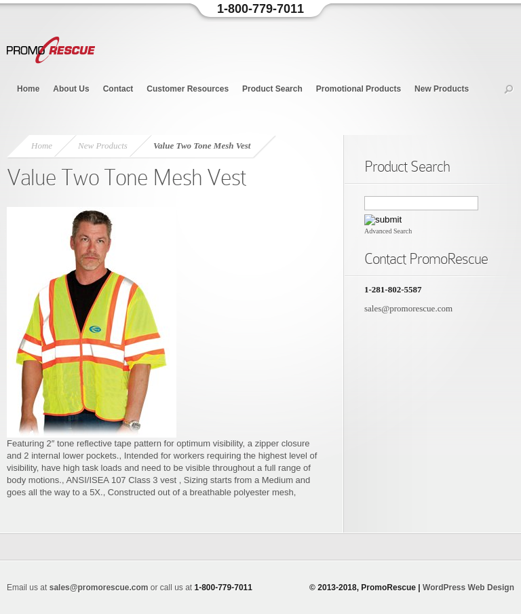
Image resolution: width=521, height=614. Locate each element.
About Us (71, 89)
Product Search (272, 89)
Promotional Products (358, 89)
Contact (118, 89)
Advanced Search (388, 231)
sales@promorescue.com (408, 308)
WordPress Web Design (468, 587)
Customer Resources (188, 89)
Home (28, 89)
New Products (441, 89)
